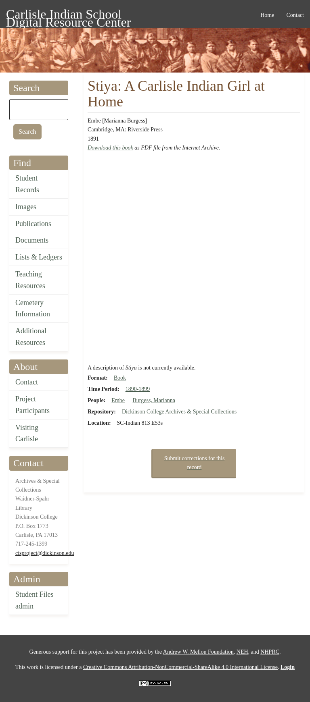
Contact (26, 382)
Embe (118, 400)
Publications (33, 224)
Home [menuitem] (267, 15)
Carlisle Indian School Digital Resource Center (68, 15)
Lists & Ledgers (38, 257)
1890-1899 (138, 389)
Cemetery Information (32, 308)
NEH (242, 652)
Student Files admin (34, 600)
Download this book (110, 148)
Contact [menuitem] (295, 15)
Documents (31, 240)
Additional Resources (30, 337)
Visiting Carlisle (26, 433)
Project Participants (32, 405)
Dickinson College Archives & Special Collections (179, 412)
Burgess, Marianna (153, 400)
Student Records (27, 184)
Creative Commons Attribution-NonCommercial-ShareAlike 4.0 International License (180, 667)
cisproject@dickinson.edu (44, 553)
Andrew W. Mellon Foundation (198, 652)
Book (120, 378)
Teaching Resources (30, 280)
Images (25, 207)
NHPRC (269, 652)
